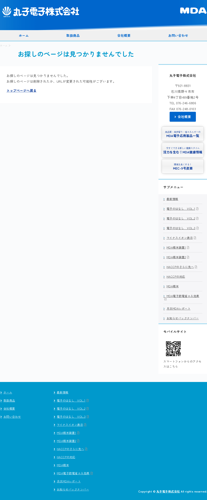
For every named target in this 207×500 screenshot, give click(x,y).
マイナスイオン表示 (180, 238)
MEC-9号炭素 (183, 166)
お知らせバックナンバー (183, 318)
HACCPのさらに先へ (180, 267)
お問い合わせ (178, 35)
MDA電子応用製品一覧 (183, 134)
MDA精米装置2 (176, 257)
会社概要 (124, 35)
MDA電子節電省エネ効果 (183, 296)
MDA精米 (173, 286)
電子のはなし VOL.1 (181, 209)
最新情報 (172, 199)
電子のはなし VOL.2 (181, 218)
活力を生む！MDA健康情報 (183, 150)
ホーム (24, 35)
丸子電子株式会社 (42, 11)
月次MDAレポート (179, 308)
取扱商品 (73, 35)
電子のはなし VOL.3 (181, 228)
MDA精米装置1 (176, 247)
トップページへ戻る (21, 90)
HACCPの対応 (176, 276)
